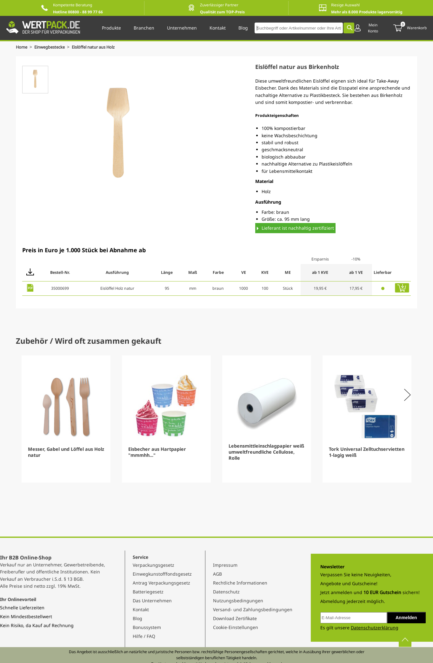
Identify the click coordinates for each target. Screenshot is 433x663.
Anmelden (406, 617)
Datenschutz (226, 592)
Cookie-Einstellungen (235, 627)
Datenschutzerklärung (374, 628)
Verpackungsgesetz (153, 565)
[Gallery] (216, 419)
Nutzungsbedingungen (238, 601)
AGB (217, 574)
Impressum (225, 565)
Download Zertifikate (235, 618)
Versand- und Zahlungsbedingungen (252, 609)
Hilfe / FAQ (144, 636)
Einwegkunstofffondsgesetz (162, 574)
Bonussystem (147, 627)
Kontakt (141, 609)
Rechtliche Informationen (240, 583)
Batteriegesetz (148, 592)
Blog (137, 618)
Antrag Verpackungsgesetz (161, 583)
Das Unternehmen (152, 601)
